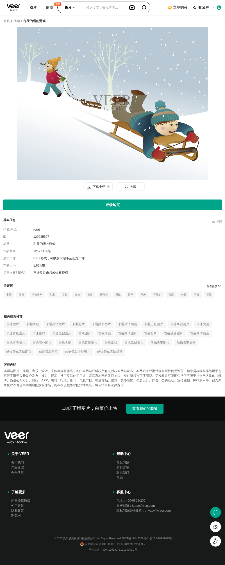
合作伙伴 (17, 472)
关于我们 (17, 462)
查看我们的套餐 (144, 408)
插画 (17, 21)
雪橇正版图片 (15, 342)
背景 (209, 294)
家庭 (171, 294)
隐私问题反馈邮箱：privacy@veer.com (143, 510)
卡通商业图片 (179, 324)
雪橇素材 (111, 342)
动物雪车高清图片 (19, 352)
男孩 (118, 294)
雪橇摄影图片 (173, 333)
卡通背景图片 (15, 333)
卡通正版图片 (153, 324)
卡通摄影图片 (101, 324)
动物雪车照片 (48, 352)
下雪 (196, 294)
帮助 (119, 477)
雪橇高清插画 (199, 333)
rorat (36, 229)
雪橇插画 (104, 333)
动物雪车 (37, 294)
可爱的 (157, 294)
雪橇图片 (84, 333)
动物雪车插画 (186, 342)
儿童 (52, 294)
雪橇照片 (150, 333)
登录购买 (112, 205)
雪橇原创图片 (133, 342)
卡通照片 (78, 324)
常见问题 (122, 462)
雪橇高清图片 (127, 333)
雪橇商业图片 (41, 342)
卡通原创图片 (61, 333)
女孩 (77, 294)
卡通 (9, 294)
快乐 (130, 294)
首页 (7, 21)
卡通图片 (12, 324)
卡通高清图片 (55, 324)
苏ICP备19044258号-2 (135, 538)
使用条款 (17, 505)
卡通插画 (32, 324)
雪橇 (21, 294)
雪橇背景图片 (87, 342)
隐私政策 (17, 510)
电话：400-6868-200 (130, 500)
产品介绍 (17, 467)
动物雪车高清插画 (110, 352)
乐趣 (143, 294)
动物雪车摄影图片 (77, 352)
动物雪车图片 (159, 342)
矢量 (183, 294)
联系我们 (122, 472)
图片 (33, 7)
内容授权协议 (20, 500)
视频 (49, 7)
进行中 (104, 294)
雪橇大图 (65, 342)
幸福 (65, 294)
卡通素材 (38, 333)
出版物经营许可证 (134, 544)
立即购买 (177, 7)
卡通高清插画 (127, 324)
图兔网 (16, 515)
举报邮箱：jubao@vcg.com (135, 505)
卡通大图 (202, 324)
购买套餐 (122, 467)
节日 (90, 294)
